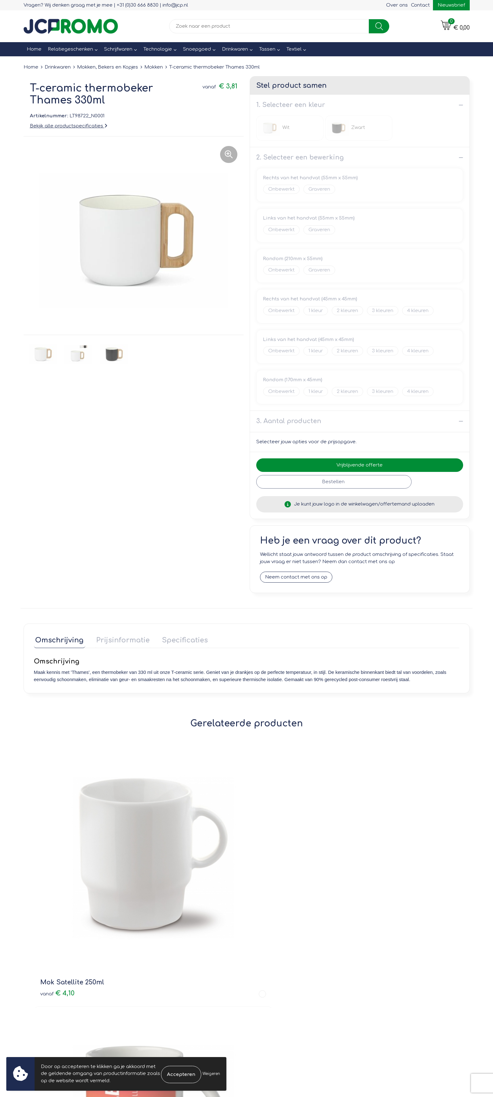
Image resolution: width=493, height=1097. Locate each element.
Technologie (157, 49)
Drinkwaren (235, 49)
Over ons (397, 5)
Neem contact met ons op (296, 577)
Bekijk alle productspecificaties (68, 126)
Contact (420, 5)
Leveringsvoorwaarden (392, 927)
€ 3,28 (164, 859)
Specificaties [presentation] (178, 639)
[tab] (58, 640)
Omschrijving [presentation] (58, 639)
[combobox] (269, 26)
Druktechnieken (162, 954)
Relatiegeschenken (70, 49)
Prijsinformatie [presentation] (118, 639)
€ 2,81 (376, 859)
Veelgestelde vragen (168, 945)
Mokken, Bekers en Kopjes (107, 67)
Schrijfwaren (118, 49)
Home (34, 49)
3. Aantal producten (288, 421)
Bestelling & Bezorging (281, 936)
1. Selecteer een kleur (290, 105)
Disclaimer (377, 954)
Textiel (294, 49)
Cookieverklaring (384, 936)
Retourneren (269, 945)
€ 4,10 (57, 859)
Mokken (153, 67)
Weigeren (211, 1074)
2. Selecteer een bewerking (300, 157)
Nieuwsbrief (451, 5)
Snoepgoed (197, 49)
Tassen (267, 49)
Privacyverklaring (385, 945)
